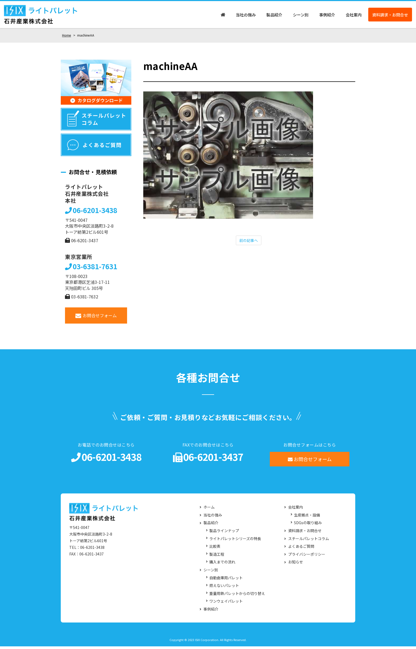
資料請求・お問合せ (390, 16)
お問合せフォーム (96, 318)
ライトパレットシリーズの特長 (235, 541)
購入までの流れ (222, 564)
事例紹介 (327, 16)
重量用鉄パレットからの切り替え (237, 596)
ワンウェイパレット (226, 604)
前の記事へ (248, 243)
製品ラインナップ (224, 533)
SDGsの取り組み (308, 525)
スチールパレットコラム (308, 541)
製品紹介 (274, 16)
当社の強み (246, 16)
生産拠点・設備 (307, 517)
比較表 (214, 548)
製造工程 (216, 556)
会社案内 (354, 16)
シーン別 (301, 16)
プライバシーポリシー (306, 556)
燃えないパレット (224, 588)
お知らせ (295, 564)
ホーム (209, 510)
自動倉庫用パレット (226, 580)
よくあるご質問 (301, 548)
